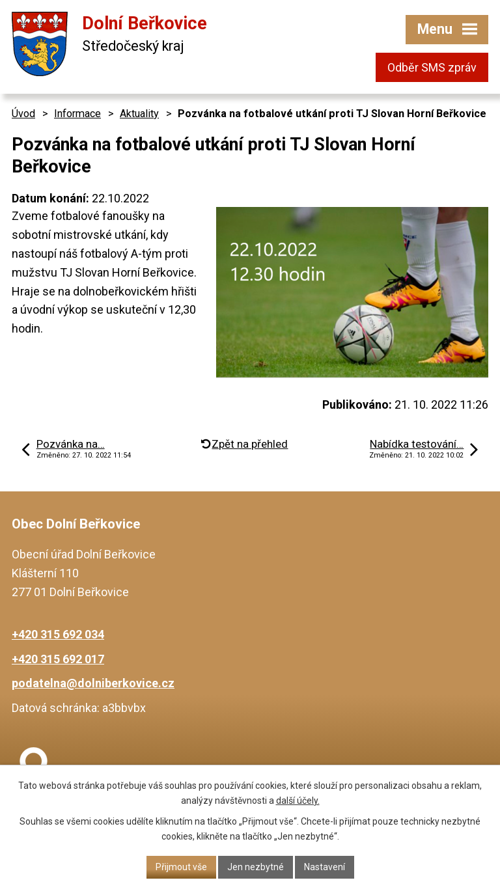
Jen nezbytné (255, 867)
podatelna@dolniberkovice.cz (93, 683)
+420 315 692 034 (58, 634)
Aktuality (139, 113)
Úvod (23, 113)
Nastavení (324, 867)
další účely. (298, 800)
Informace (77, 113)
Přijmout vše (181, 867)
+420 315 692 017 (58, 659)
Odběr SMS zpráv (432, 67)
